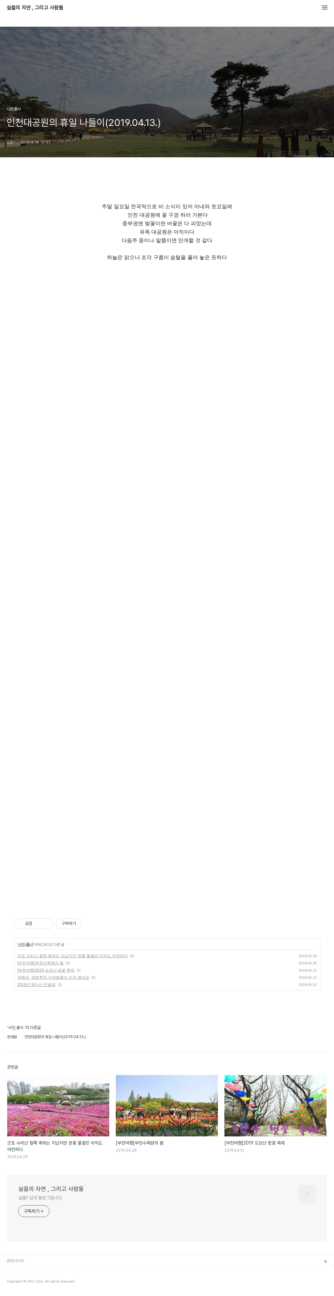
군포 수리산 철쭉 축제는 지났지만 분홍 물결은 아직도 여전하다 (72, 956)
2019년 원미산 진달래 (36, 984)
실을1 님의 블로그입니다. (40, 1197)
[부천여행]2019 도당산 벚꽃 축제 (45, 970)
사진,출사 (25, 944)
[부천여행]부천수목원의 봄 (40, 963)
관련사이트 (15, 1260)
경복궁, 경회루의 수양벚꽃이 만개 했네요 (53, 977)
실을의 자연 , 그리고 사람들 (35, 8)
